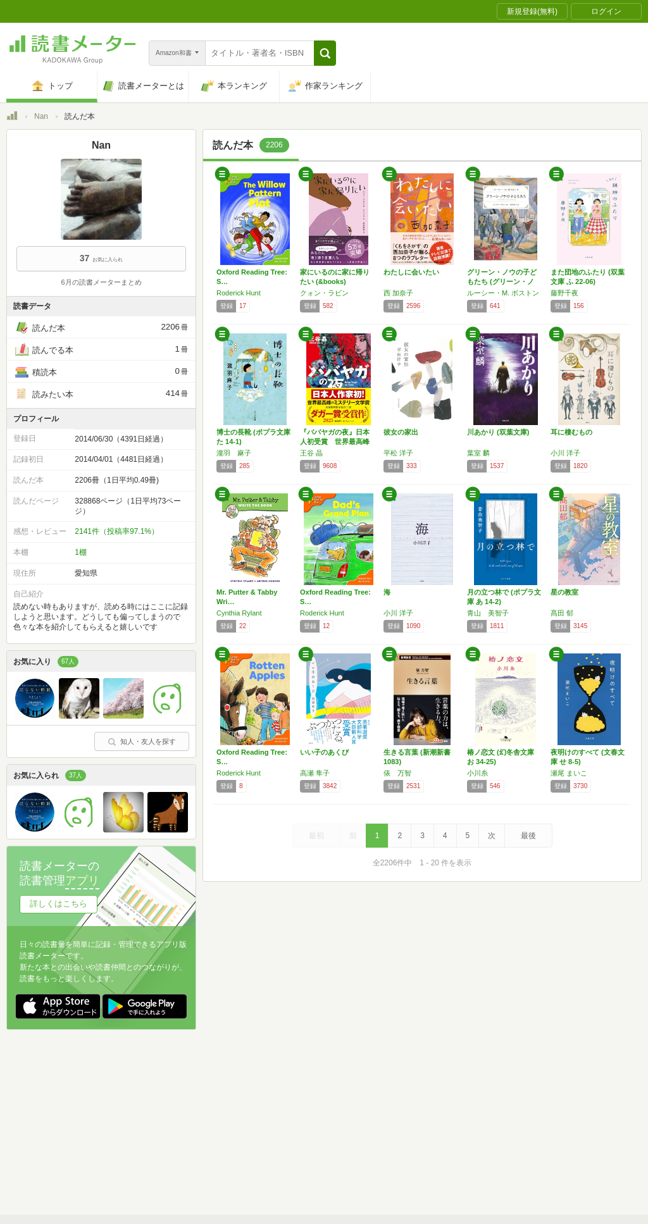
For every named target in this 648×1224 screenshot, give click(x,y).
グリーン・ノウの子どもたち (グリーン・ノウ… (502, 281)
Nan (41, 116)
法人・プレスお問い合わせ (291, 1140)
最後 (528, 835)
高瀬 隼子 (315, 773)
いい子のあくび (324, 752)
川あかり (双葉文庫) (498, 432)
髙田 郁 (562, 613)
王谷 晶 (311, 453)
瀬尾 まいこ (569, 773)
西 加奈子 (398, 293)
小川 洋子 (565, 453)
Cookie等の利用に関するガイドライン (371, 1120)
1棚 (81, 552)
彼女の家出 (400, 432)
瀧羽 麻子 (233, 453)
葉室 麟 (478, 453)
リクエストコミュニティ (398, 1140)
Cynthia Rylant (239, 613)
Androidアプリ (183, 1159)
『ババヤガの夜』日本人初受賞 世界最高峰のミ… (335, 441)
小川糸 (477, 773)
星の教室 (564, 592)
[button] (325, 53)
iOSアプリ (246, 1159)
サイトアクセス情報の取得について (517, 1120)
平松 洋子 (398, 453)
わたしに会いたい (411, 272)
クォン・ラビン (324, 293)
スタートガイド (267, 1100)
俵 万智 (397, 773)
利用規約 (329, 1100)
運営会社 (174, 1120)
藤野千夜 (564, 293)
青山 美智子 (488, 613)
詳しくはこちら (58, 903)
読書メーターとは (189, 1100)
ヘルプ (170, 1140)
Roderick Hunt (238, 293)
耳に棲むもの (571, 432)
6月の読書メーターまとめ (101, 282)
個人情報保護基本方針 (248, 1120)
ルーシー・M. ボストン (503, 293)
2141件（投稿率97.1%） (117, 531)
